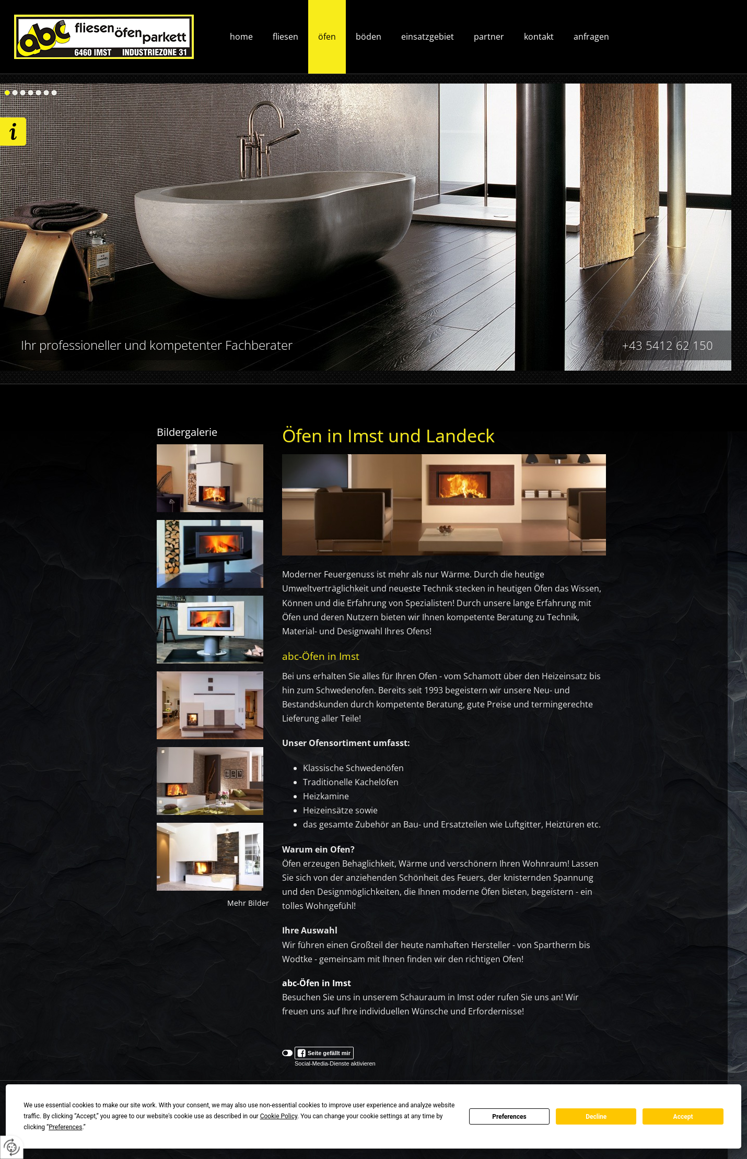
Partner (489, 36)
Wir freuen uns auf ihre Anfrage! (13, 131)
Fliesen (285, 36)
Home (241, 36)
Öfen (327, 36)
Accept (683, 1116)
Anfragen (591, 36)
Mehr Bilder (248, 903)
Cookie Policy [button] (278, 1116)
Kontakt (539, 36)
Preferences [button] (65, 1127)
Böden (368, 36)
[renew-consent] (12, 1147)
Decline (596, 1116)
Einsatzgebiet (427, 36)
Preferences (509, 1116)
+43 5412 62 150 (667, 345)
